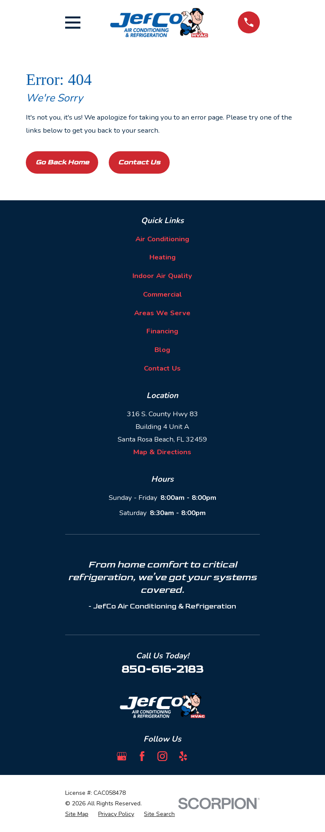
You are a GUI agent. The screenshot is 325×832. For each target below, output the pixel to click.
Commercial (162, 294)
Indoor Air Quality (162, 276)
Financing (162, 331)
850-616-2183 (162, 669)
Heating (162, 257)
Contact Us (139, 162)
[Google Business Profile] (122, 756)
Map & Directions (162, 452)
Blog (162, 350)
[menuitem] (76, 814)
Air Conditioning (162, 239)
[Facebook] (142, 756)
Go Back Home (62, 162)
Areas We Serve (162, 313)
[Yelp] (183, 756)
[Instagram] (162, 756)
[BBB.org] (203, 756)
